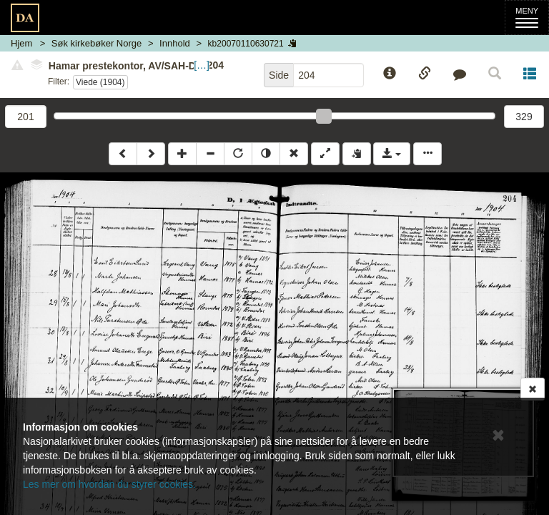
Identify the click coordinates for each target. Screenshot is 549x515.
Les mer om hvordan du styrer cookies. (109, 484)
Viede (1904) (100, 82)
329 (523, 116)
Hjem (21, 43)
